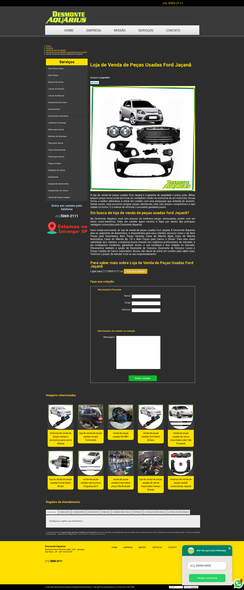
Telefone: (140, 310)
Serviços (145, 30)
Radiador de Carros (57, 170)
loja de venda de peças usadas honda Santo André (60, 483)
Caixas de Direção (56, 89)
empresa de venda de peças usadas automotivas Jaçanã (181, 483)
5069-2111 (175, 3)
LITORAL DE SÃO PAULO (155, 512)
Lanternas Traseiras (57, 123)
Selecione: (51, 512)
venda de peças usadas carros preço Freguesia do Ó (91, 483)
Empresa (93, 30)
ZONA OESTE (93, 512)
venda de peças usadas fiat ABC (121, 435)
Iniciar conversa (207, 578)
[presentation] (117, 321)
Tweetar (94, 82)
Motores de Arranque (57, 136)
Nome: (142, 296)
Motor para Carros (56, 130)
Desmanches (54, 109)
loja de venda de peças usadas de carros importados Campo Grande (151, 484)
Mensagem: (132, 352)
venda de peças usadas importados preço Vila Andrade (120, 483)
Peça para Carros (56, 143)
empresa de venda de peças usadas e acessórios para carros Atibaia (60, 438)
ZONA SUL (105, 512)
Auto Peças (53, 75)
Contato (173, 30)
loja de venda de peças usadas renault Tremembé (90, 436)
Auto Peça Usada (56, 68)
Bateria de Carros (56, 82)
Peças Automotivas (57, 150)
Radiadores (53, 177)
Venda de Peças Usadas (59, 197)
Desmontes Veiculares (58, 116)
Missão (120, 30)
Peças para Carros (56, 157)
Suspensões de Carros (58, 191)
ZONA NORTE (78, 512)
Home (68, 30)
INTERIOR (138, 512)
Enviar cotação (143, 378)
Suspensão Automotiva (58, 184)
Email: (142, 303)
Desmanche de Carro (57, 102)
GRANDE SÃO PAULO (122, 512)
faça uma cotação (135, 271)
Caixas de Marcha (56, 96)
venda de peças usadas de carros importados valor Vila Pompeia (180, 438)
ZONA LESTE (64, 512)
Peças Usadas (55, 163)
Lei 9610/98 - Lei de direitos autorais (92, 534)
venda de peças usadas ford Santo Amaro (151, 436)
